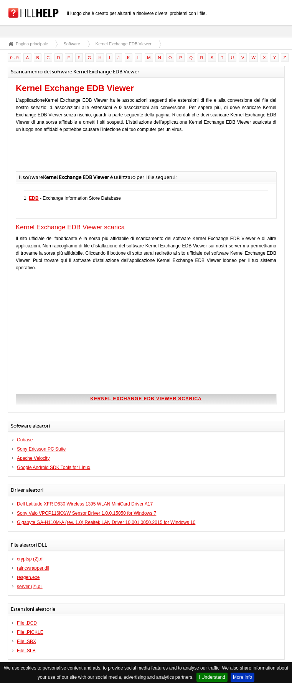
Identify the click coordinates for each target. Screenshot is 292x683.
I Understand (212, 677)
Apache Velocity (33, 458)
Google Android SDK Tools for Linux (53, 467)
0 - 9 (14, 57)
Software (71, 43)
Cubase (25, 440)
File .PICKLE (30, 632)
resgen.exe (28, 577)
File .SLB (26, 650)
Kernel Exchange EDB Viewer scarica (145, 398)
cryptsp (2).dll (31, 559)
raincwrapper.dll (33, 568)
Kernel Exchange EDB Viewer (124, 43)
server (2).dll (30, 586)
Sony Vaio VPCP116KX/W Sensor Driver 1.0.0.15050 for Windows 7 (86, 513)
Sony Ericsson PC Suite (41, 449)
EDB (33, 198)
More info (242, 677)
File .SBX (26, 641)
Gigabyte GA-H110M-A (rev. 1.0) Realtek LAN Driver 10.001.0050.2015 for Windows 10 (106, 522)
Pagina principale (32, 43)
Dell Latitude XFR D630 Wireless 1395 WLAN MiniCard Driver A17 (85, 504)
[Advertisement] (105, 155)
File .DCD (27, 623)
